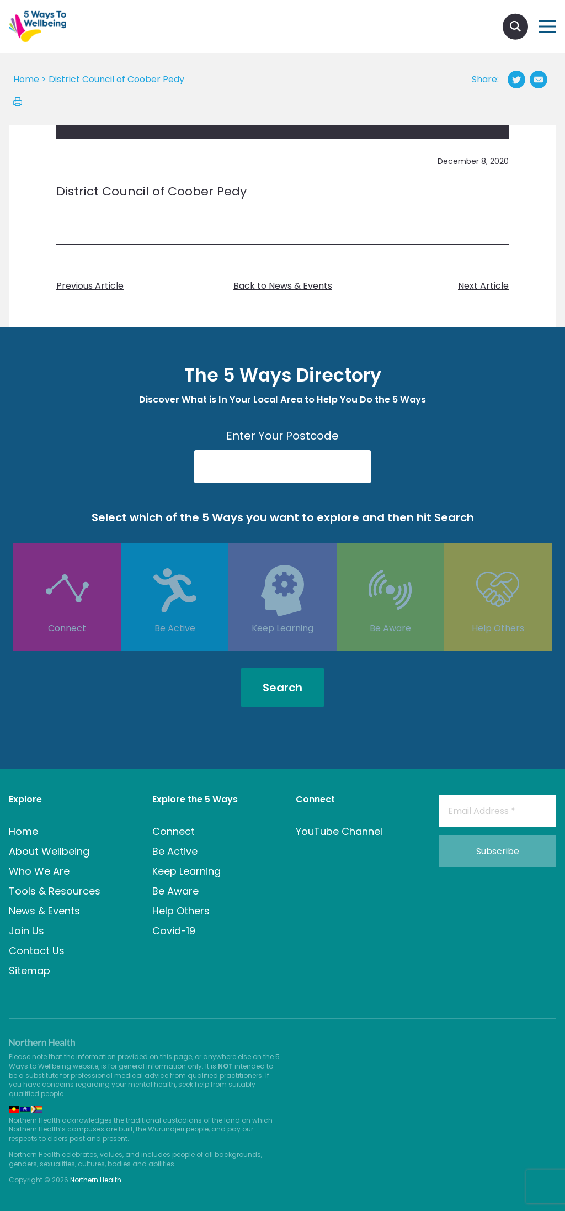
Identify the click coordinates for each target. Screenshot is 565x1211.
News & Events (44, 911)
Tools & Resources (54, 891)
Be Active (174, 645)
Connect (67, 645)
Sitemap (29, 970)
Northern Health (95, 1179)
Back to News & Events (282, 286)
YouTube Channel (339, 831)
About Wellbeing (49, 851)
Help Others (498, 645)
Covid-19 (173, 931)
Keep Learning (282, 645)
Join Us (26, 931)
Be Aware (390, 645)
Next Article (483, 286)
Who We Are (39, 871)
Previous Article (90, 286)
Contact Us (37, 951)
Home (23, 831)
